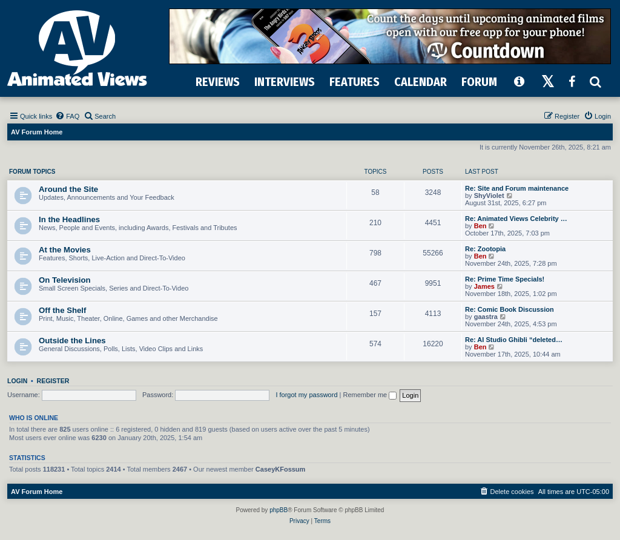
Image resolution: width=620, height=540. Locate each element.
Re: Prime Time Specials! (504, 279)
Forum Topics (32, 171)
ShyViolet (489, 195)
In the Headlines (69, 219)
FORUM (479, 81)
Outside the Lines (72, 340)
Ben (480, 225)
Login (17, 380)
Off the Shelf (62, 310)
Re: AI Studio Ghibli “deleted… (513, 339)
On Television (65, 280)
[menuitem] (67, 116)
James (484, 286)
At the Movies (65, 249)
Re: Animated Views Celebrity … (516, 218)
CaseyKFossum (281, 469)
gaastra (486, 316)
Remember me (370, 394)
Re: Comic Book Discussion (509, 309)
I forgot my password (306, 394)
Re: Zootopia (485, 248)
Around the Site (68, 189)
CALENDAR (420, 81)
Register (53, 380)
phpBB (278, 510)
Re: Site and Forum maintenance (517, 188)
